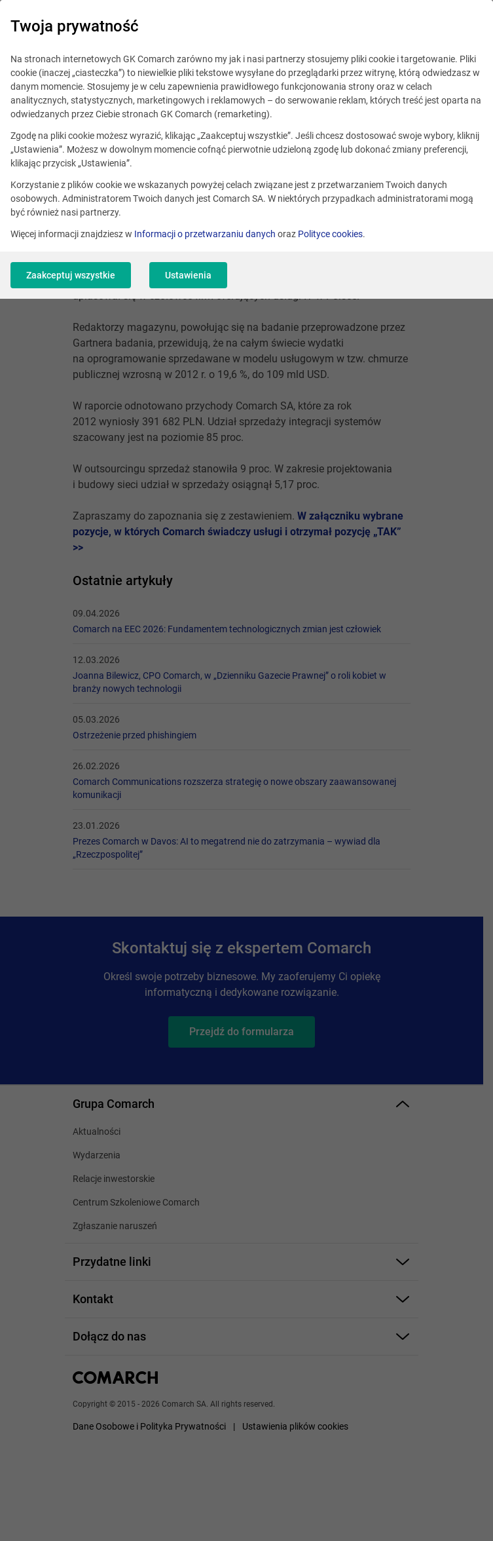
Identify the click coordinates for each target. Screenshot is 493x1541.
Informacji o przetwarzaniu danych (205, 234)
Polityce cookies (330, 234)
